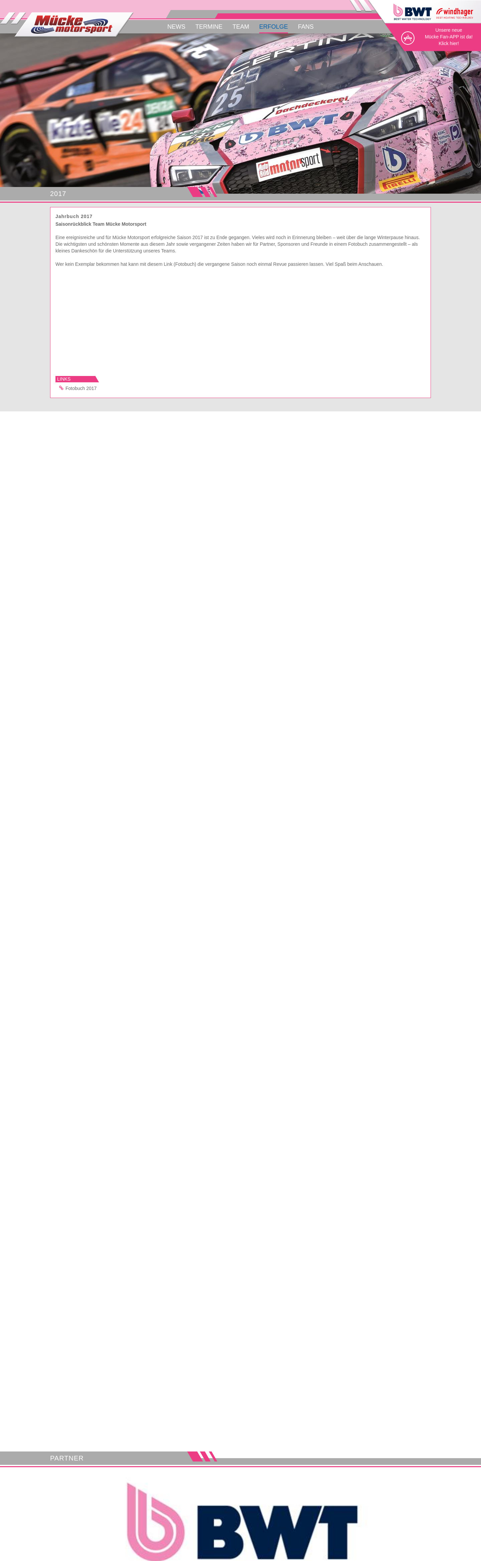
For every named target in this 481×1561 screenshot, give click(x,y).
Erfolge (273, 26)
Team (240, 26)
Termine (208, 26)
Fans (306, 26)
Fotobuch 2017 (77, 388)
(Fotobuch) (185, 264)
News (176, 26)
